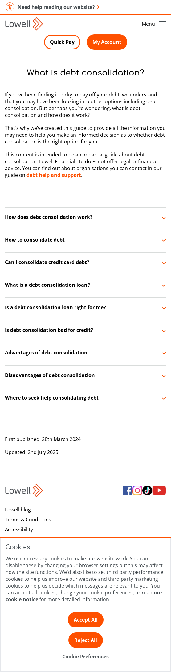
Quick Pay (62, 42)
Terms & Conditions (28, 519)
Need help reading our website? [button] (52, 6)
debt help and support (53, 175)
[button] (85, 219)
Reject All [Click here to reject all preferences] (85, 640)
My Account (106, 42)
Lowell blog (18, 509)
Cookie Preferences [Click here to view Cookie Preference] (85, 656)
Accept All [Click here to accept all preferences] (86, 619)
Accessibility (19, 529)
